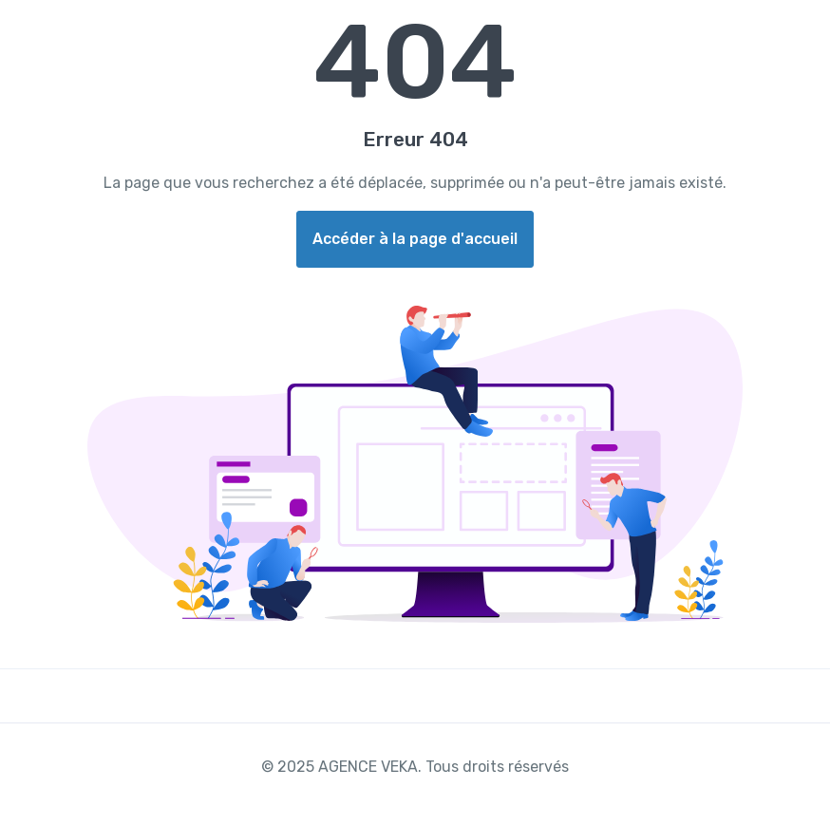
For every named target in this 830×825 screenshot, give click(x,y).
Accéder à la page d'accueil (415, 239)
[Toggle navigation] (799, 25)
